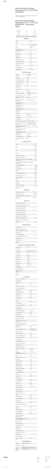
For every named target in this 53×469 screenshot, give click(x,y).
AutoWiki (4, 1)
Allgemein (17, 35)
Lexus (20, 15)
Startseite (17, 15)
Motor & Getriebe (22, 35)
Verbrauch (34, 35)
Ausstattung (29, 36)
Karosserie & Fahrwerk (24, 36)
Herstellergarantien (34, 36)
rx (22, 15)
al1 (23, 15)
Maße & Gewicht (27, 35)
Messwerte (31, 35)
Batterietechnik (18, 36)
